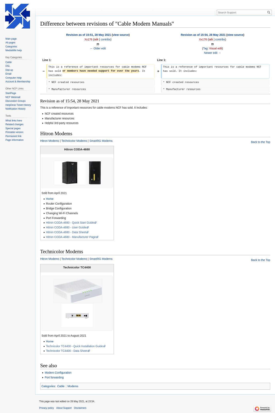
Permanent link (13, 136)
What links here (13, 120)
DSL (7, 66)
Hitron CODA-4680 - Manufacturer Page (71, 237)
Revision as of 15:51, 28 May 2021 (88, 34)
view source (121, 34)
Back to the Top (260, 142)
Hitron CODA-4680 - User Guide (66, 227)
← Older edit (98, 48)
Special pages (12, 128)
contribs (105, 39)
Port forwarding (54, 377)
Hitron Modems (49, 140)
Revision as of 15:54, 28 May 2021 (203, 34)
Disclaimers (80, 408)
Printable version (14, 132)
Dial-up (9, 70)
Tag (205, 48)
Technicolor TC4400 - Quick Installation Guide (74, 346)
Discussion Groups (15, 101)
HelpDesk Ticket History (18, 105)
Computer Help (13, 77)
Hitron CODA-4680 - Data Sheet (66, 232)
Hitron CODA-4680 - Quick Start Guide (70, 222)
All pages (10, 42)
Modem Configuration (58, 372)
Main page (11, 38)
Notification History (15, 108)
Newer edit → (212, 52)
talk (96, 39)
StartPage (10, 93)
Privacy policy (46, 408)
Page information (14, 140)
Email (8, 73)
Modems (73, 386)
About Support (64, 408)
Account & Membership (17, 81)
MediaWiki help (13, 50)
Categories (48, 386)
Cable (61, 386)
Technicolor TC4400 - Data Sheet (66, 350)
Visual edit (215, 48)
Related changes (14, 124)
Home (49, 198)
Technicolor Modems (74, 140)
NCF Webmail (12, 97)
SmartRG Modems (101, 140)
